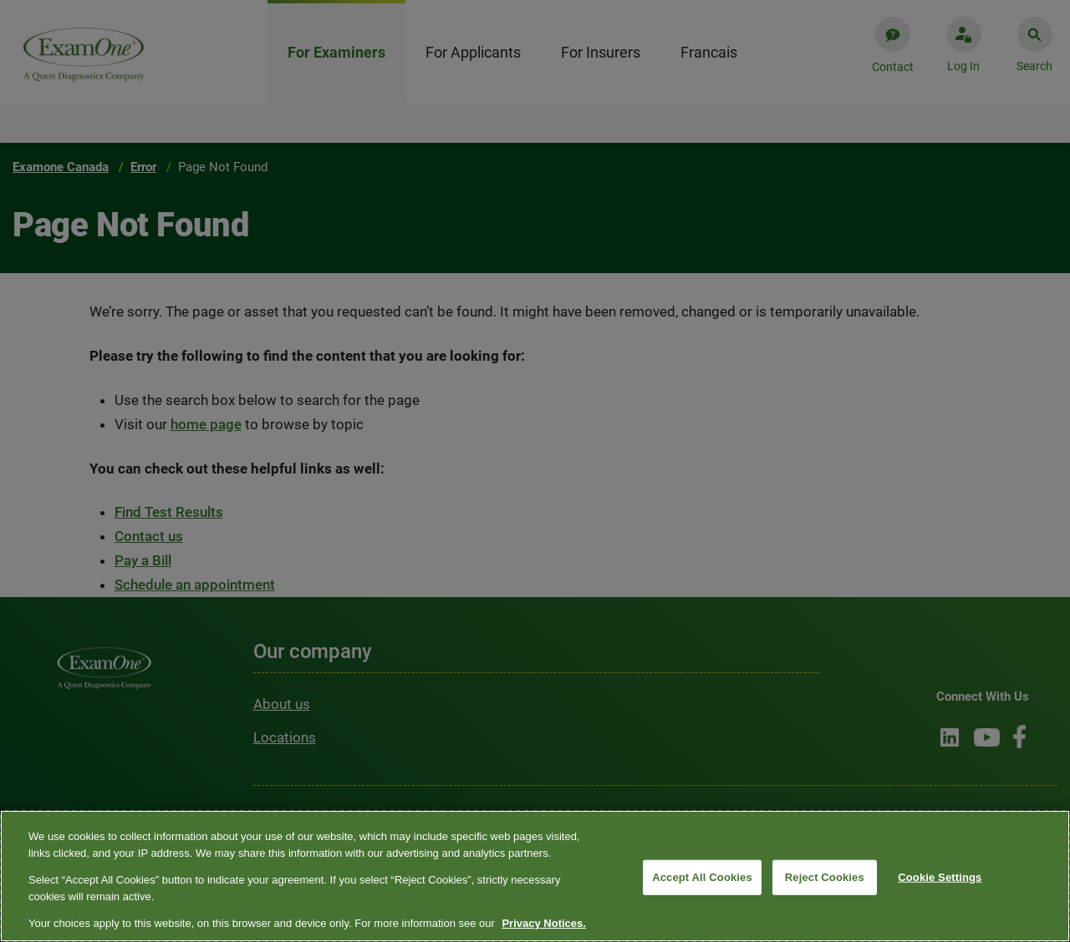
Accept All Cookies (702, 877)
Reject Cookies (824, 877)
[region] (535, 876)
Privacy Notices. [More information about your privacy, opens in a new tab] (543, 923)
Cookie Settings (939, 877)
